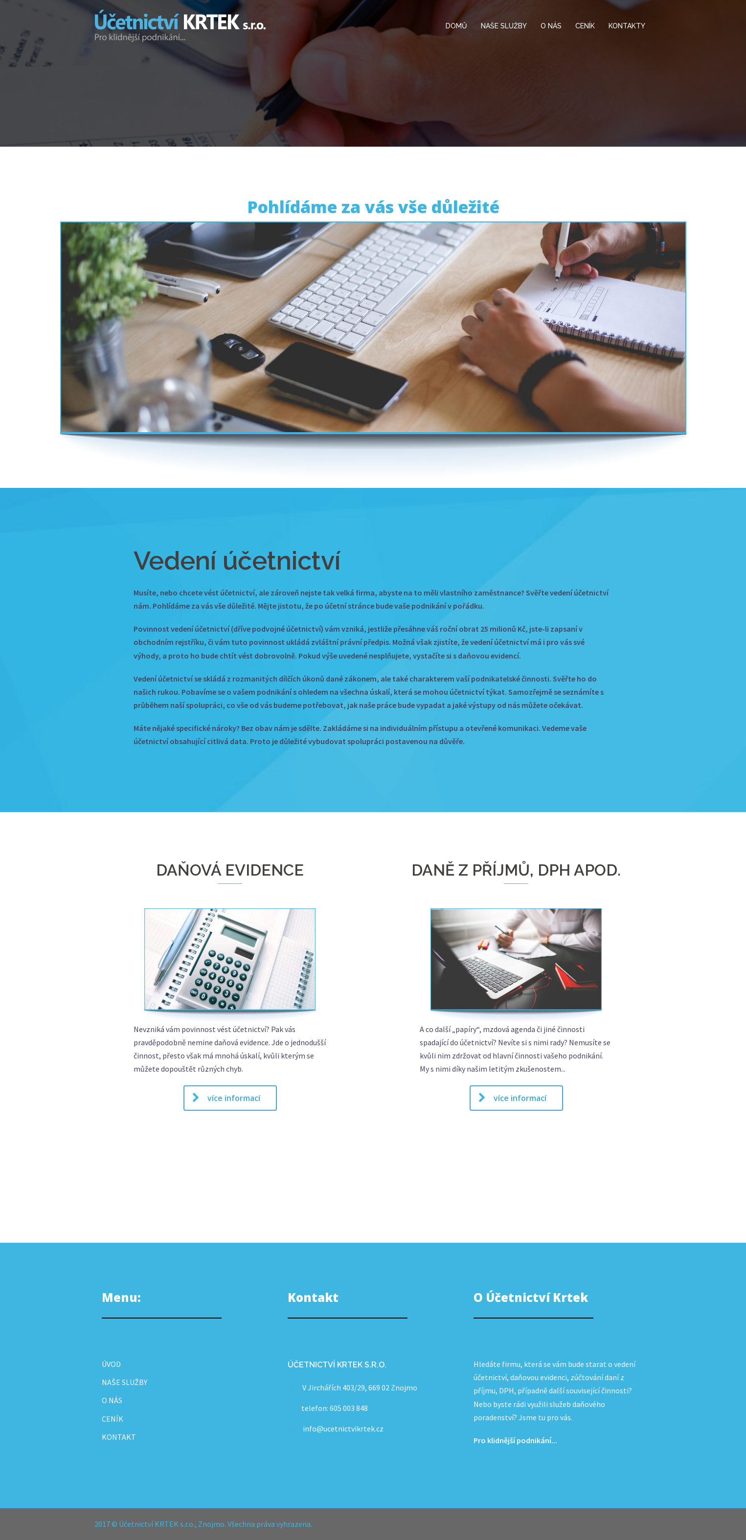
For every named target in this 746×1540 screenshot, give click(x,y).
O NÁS (551, 26)
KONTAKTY (627, 26)
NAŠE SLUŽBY (504, 26)
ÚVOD (111, 1364)
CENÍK (585, 26)
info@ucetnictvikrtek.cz (343, 1428)
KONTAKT (119, 1437)
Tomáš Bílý (369, 1524)
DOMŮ (456, 26)
